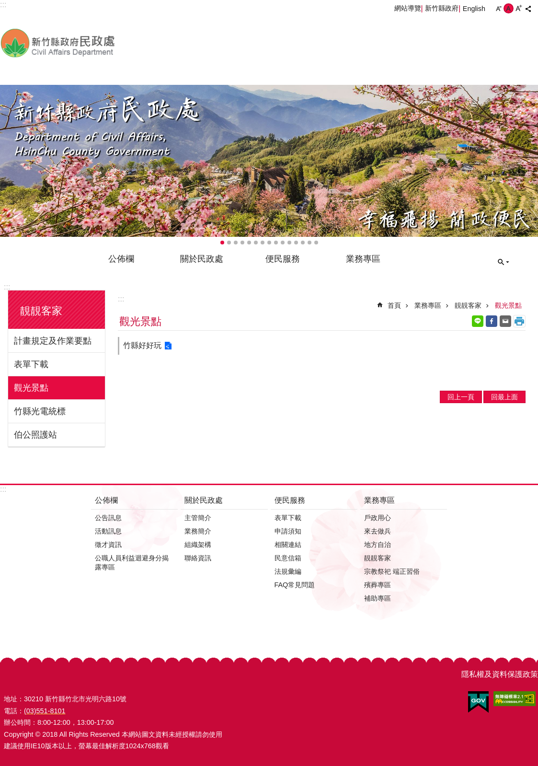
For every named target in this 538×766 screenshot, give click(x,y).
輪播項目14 (309, 242)
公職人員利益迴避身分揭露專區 (132, 562)
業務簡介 (197, 531)
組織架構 (197, 544)
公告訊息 (108, 518)
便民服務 (282, 259)
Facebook (491, 321)
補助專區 (377, 598)
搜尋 (503, 262)
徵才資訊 (108, 544)
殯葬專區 (377, 585)
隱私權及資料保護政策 (499, 674)
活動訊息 (108, 531)
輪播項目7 (262, 242)
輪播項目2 (229, 242)
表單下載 (31, 364)
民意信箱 (288, 558)
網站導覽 (407, 8)
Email (505, 321)
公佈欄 (121, 259)
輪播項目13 (303, 242)
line (477, 321)
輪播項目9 (276, 242)
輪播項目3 (236, 242)
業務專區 (363, 259)
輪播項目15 (316, 242)
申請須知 (288, 531)
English (474, 8)
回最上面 (504, 397)
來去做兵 (377, 531)
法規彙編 (288, 571)
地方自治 (377, 544)
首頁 (394, 305)
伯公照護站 (35, 435)
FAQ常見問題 (295, 585)
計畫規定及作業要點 (53, 341)
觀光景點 (31, 388)
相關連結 (288, 544)
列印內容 (519, 321)
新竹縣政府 (441, 8)
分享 (528, 8)
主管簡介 (197, 518)
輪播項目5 (249, 242)
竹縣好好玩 (142, 345)
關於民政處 (201, 259)
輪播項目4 (242, 242)
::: (7, 287)
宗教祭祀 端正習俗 (392, 571)
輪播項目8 (269, 242)
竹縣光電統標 (40, 411)
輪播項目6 (256, 242)
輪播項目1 (222, 242)
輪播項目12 (296, 242)
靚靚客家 (41, 311)
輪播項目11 (289, 242)
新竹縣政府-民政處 (108, 42)
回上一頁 (460, 397)
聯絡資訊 (197, 558)
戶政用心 (377, 518)
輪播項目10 (283, 242)
